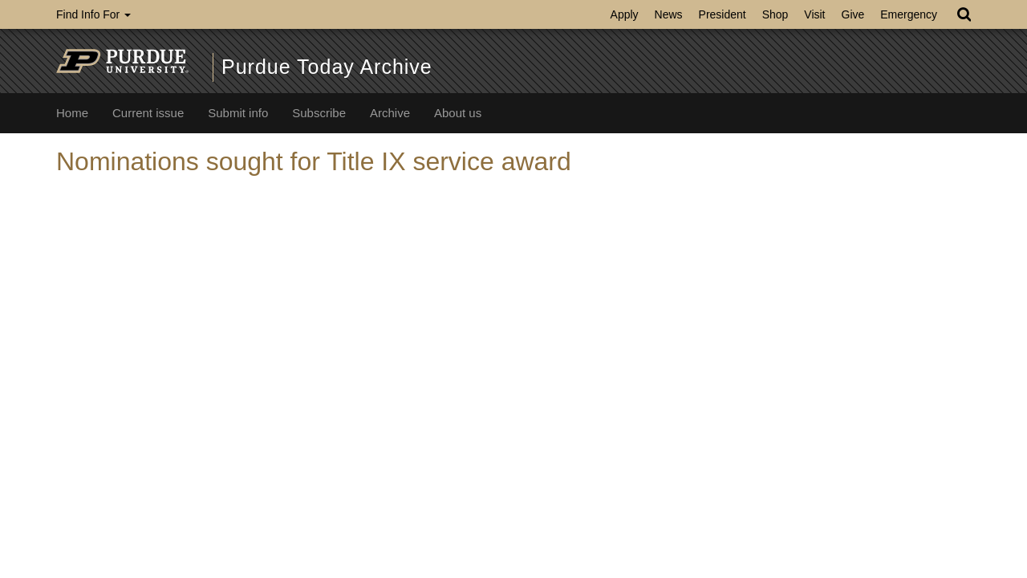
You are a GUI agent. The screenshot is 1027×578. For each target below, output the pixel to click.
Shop (775, 14)
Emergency (908, 14)
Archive (390, 113)
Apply (625, 14)
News (669, 14)
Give (853, 14)
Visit (814, 14)
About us (457, 113)
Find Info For (93, 14)
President (722, 14)
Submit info (238, 113)
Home (72, 113)
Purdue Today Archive (326, 66)
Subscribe (319, 113)
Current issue (148, 113)
